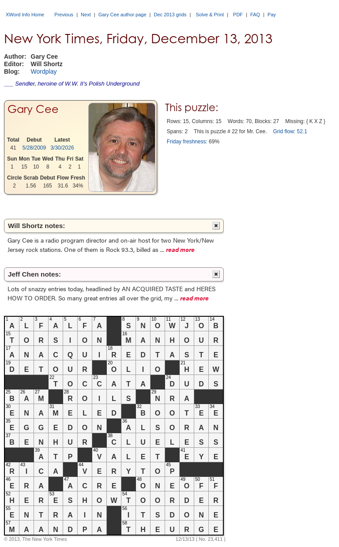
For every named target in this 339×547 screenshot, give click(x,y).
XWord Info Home (25, 14)
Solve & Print (210, 14)
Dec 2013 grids (170, 14)
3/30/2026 (62, 148)
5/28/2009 (34, 148)
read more (180, 249)
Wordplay (44, 71)
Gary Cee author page (122, 14)
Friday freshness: (187, 142)
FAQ (255, 14)
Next (86, 14)
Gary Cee (33, 109)
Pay (271, 14)
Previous (63, 14)
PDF (238, 14)
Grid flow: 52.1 (290, 131)
